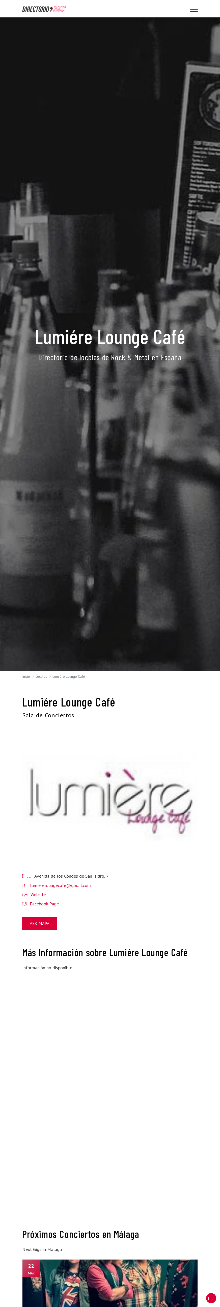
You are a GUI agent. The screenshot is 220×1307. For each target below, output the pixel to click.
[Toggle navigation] (194, 9)
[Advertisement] (49, 1051)
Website (34, 894)
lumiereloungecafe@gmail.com (60, 885)
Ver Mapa (39, 923)
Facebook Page (40, 904)
